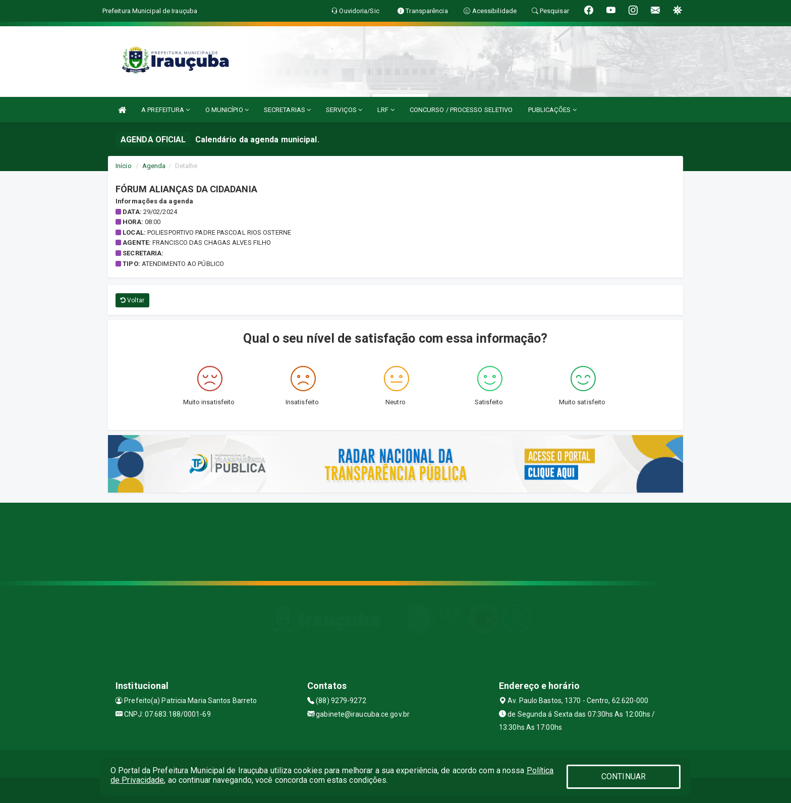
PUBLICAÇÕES (552, 110)
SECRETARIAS (287, 110)
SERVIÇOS (344, 110)
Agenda (154, 166)
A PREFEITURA (165, 110)
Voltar (132, 300)
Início (124, 166)
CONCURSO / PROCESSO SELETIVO (461, 110)
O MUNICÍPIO (227, 110)
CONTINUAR (623, 776)
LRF (385, 110)
